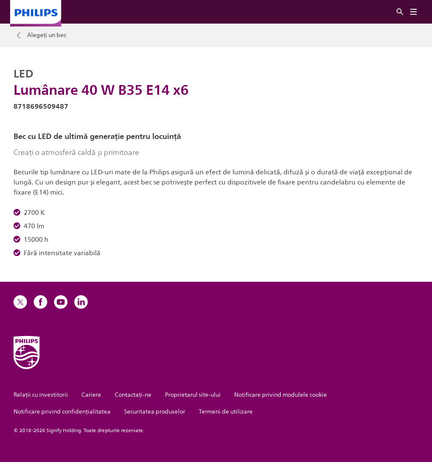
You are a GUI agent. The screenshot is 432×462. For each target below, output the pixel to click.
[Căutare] (400, 12)
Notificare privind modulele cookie (280, 395)
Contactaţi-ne (133, 395)
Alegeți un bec (46, 35)
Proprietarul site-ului (193, 395)
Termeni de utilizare (226, 412)
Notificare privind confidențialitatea (62, 412)
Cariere (91, 395)
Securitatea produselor (154, 412)
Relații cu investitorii (41, 395)
